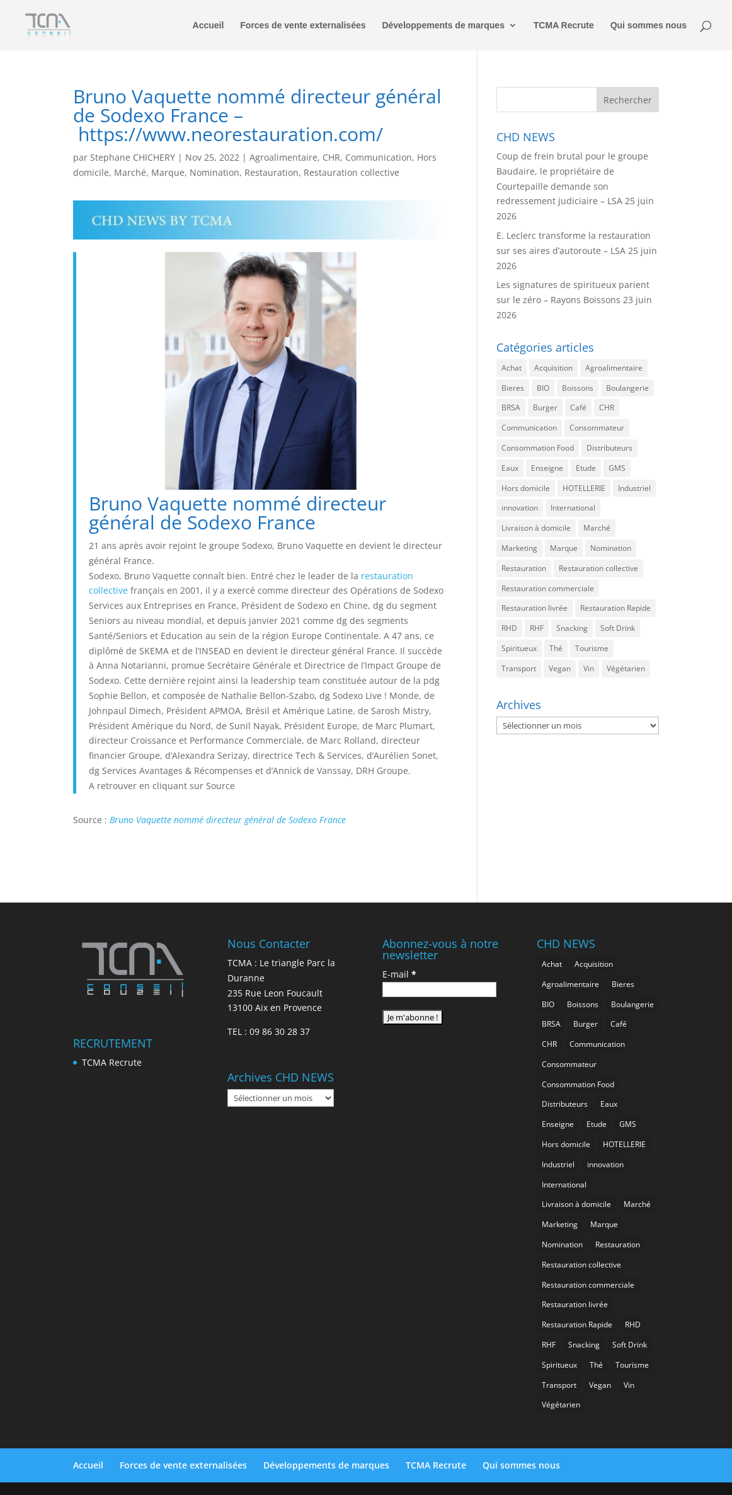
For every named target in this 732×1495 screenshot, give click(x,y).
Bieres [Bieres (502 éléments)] (512, 388)
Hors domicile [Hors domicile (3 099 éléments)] (525, 488)
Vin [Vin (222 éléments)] (588, 668)
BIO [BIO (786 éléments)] (543, 388)
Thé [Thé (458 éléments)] (556, 648)
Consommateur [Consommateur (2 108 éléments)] (596, 427)
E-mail (399, 974)
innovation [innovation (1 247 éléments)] (519, 507)
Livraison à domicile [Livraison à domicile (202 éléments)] (536, 527)
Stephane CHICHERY (132, 157)
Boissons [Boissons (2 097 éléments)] (577, 388)
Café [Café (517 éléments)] (578, 407)
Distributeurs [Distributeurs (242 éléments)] (609, 447)
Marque (168, 172)
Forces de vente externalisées (302, 25)
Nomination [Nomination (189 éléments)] (610, 548)
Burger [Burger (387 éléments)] (545, 407)
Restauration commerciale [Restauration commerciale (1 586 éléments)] (547, 588)
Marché (130, 172)
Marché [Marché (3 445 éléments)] (596, 527)
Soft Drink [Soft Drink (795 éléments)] (617, 628)
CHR (331, 157)
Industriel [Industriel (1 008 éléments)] (634, 488)
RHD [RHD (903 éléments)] (509, 628)
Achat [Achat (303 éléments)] (511, 367)
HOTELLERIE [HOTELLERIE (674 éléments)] (584, 488)
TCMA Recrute (564, 25)
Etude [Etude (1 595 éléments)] (586, 468)
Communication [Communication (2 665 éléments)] (529, 427)
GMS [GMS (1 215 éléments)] (617, 468)
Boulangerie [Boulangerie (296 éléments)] (627, 388)
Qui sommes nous (648, 25)
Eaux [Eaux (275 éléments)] (509, 468)
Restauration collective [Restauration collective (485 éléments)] (598, 568)
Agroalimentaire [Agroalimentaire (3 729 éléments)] (614, 367)
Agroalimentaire (283, 157)
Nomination (214, 172)
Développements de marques (443, 25)
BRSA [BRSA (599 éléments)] (510, 407)
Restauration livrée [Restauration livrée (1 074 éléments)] (534, 608)
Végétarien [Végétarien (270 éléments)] (626, 668)
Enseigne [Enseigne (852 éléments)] (547, 468)
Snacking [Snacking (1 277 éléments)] (572, 628)
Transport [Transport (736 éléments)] (518, 668)
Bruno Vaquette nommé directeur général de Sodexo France (228, 820)
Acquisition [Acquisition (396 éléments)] (553, 367)
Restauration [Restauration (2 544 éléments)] (523, 568)
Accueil (208, 25)
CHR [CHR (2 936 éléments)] (606, 407)
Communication (378, 157)
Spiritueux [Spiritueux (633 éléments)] (519, 648)
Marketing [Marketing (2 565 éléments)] (519, 548)
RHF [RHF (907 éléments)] (537, 628)
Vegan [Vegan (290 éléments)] (560, 668)
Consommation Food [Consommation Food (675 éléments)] (537, 447)
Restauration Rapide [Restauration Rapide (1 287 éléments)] (615, 608)
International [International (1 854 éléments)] (573, 507)
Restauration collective (351, 172)
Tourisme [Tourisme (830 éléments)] (592, 648)
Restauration (271, 172)
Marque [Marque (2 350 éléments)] (564, 548)
